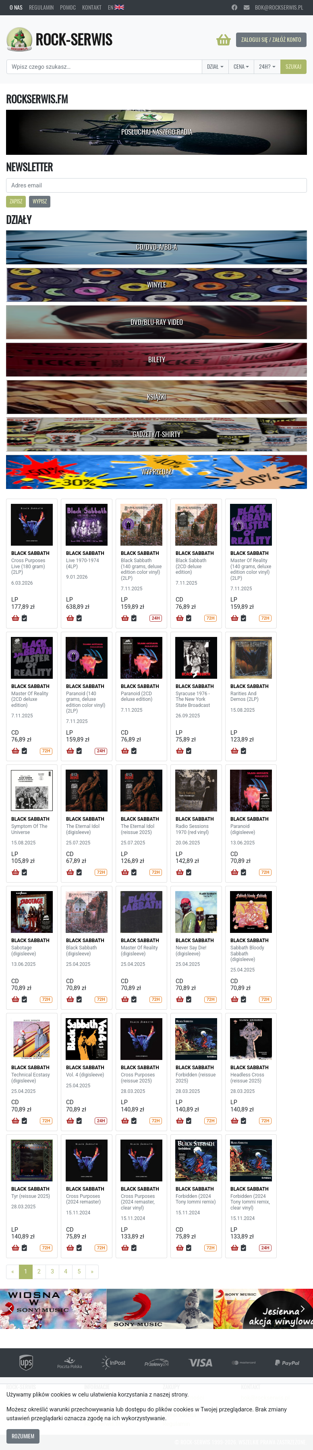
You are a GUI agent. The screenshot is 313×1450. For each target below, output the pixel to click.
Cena (239, 66)
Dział (213, 66)
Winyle (156, 285)
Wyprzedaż (156, 471)
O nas (16, 7)
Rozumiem (23, 1436)
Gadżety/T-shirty (156, 434)
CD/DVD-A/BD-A (156, 247)
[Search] (104, 67)
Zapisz (16, 201)
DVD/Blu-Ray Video (157, 322)
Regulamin (41, 7)
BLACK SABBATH (30, 553)
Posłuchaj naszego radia (156, 132)
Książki (156, 397)
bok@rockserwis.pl (273, 7)
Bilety (156, 359)
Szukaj (293, 66)
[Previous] (12, 1272)
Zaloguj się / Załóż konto (271, 39)
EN (116, 7)
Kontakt (92, 7)
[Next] (92, 1272)
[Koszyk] (223, 40)
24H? (265, 66)
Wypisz (40, 201)
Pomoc (68, 7)
